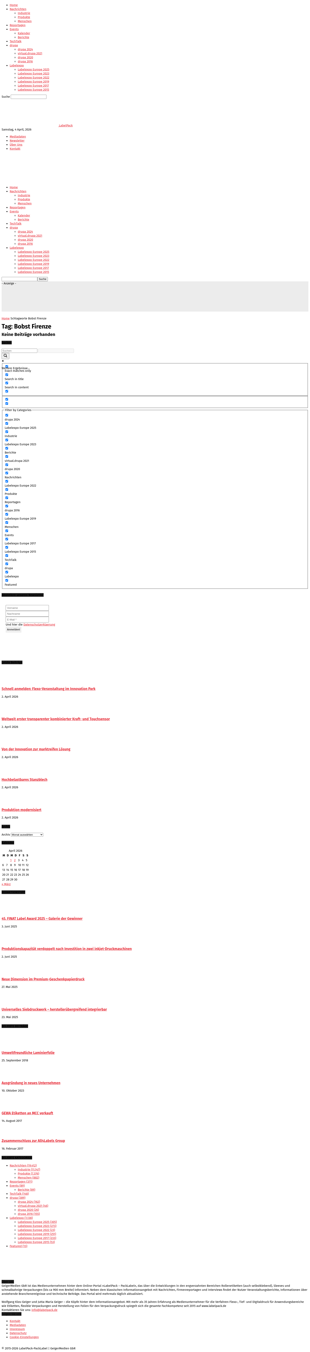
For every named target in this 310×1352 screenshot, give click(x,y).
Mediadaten (18, 136)
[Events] (6, 530)
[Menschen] (6, 522)
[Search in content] (6, 383)
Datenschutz (18, 1333)
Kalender (24, 33)
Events (14, 29)
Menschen (25, 21)
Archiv (6, 834)
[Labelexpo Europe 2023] (6, 440)
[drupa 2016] (6, 506)
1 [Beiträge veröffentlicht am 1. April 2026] (11, 860)
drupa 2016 (25, 61)
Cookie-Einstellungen (24, 1337)
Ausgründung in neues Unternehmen (31, 1083)
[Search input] (19, 351)
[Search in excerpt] (6, 391)
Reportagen (17, 25)
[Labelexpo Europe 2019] (6, 514)
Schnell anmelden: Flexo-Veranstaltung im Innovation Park (49, 689)
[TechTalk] (6, 555)
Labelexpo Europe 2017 (33, 85)
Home (14, 5)
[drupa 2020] (6, 464)
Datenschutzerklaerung (39, 624)
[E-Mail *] (27, 620)
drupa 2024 (25, 49)
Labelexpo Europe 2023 (33, 73)
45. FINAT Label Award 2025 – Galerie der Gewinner (42, 919)
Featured (18, 1246)
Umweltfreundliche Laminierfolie (28, 1053)
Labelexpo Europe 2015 (33, 89)
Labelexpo (17, 65)
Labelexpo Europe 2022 (33, 77)
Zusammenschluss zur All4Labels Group (33, 1141)
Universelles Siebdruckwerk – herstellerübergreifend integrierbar (54, 1009)
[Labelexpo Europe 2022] (6, 481)
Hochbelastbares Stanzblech (24, 780)
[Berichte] (6, 448)
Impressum (17, 1329)
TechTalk (15, 41)
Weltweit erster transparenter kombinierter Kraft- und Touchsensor (56, 719)
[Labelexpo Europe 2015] (6, 547)
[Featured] (6, 580)
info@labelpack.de (44, 1310)
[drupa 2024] (6, 415)
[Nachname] (27, 614)
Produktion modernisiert (21, 810)
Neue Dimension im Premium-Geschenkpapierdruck (43, 979)
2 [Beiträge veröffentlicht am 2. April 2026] (15, 860)
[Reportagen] (6, 497)
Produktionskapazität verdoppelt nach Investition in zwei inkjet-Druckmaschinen (67, 949)
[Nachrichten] (6, 473)
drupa (14, 45)
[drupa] (6, 564)
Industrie (24, 13)
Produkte (24, 17)
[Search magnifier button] (5, 356)
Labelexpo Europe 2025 (33, 69)
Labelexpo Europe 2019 (33, 81)
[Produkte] (6, 489)
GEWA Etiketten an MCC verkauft (27, 1113)
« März (6, 884)
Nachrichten (18, 9)
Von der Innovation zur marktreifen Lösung (36, 749)
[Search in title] (6, 374)
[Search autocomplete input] (56, 351)
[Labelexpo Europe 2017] (6, 539)
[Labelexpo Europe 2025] (6, 423)
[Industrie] (6, 431)
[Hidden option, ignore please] (6, 399)
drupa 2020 (25, 57)
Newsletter (17, 140)
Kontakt (15, 148)
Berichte (23, 37)
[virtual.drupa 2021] (6, 456)
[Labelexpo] (6, 572)
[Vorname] (27, 608)
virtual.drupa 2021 (30, 53)
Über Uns (16, 144)
